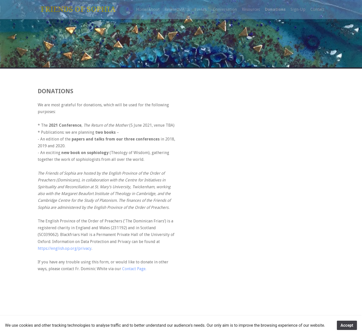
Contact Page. (134, 268)
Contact (317, 9)
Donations (275, 9)
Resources (251, 9)
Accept (347, 325)
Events (200, 9)
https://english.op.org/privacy (65, 248)
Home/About (148, 9)
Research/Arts (177, 9)
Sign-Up (298, 9)
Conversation (225, 9)
